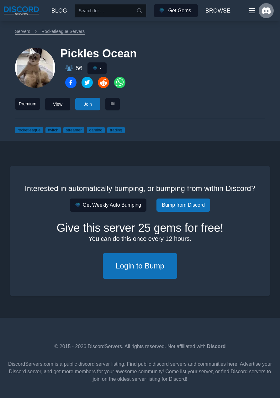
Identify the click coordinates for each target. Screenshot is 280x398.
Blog (59, 10)
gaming (96, 130)
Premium (27, 103)
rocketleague (29, 130)
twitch (53, 130)
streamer (74, 130)
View (57, 104)
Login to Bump (140, 266)
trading (116, 130)
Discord (216, 346)
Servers (22, 31)
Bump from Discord (183, 205)
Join (88, 104)
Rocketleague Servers (63, 31)
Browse (217, 10)
